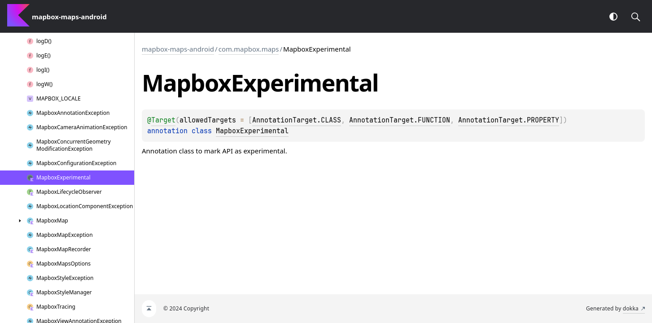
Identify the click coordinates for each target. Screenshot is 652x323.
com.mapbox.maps (249, 48)
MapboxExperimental (252, 131)
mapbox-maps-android (178, 48)
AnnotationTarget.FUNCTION (399, 120)
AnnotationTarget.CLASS (296, 120)
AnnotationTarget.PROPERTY (508, 120)
